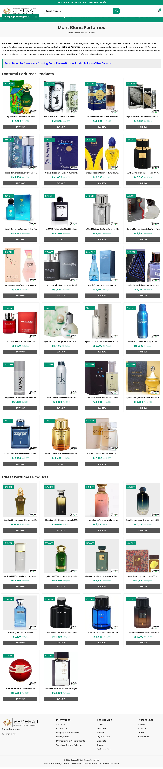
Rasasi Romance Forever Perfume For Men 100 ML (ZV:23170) (20, 173)
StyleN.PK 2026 (104, 738)
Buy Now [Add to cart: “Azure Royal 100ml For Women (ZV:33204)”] (20, 644)
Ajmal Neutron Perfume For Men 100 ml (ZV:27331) (102, 398)
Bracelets (101, 742)
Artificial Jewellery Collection (57, 765)
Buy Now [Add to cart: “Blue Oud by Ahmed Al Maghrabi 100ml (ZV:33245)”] (102, 588)
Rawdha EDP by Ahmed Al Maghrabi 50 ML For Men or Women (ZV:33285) (20, 521)
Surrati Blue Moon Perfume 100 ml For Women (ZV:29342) (20, 229)
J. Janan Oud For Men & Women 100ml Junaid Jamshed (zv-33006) (143, 634)
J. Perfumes (143, 738)
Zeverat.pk (27, 54)
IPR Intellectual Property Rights (70, 742)
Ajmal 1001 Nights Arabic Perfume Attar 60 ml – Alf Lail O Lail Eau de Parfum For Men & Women (142, 398)
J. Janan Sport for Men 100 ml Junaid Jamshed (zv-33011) (102, 634)
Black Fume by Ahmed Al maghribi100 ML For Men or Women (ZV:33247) (61, 521)
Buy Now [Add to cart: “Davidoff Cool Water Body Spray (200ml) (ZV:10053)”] (142, 352)
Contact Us (61, 730)
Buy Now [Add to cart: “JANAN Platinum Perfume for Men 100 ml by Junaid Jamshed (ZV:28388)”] (102, 240)
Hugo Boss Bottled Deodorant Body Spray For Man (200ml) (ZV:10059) (20, 398)
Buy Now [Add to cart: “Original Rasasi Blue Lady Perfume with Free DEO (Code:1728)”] (61, 183)
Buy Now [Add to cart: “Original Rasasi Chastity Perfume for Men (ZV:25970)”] (142, 240)
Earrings (100, 734)
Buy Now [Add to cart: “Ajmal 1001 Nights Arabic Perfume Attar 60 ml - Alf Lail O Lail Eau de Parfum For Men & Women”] (142, 409)
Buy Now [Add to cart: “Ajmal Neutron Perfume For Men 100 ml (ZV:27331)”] (102, 409)
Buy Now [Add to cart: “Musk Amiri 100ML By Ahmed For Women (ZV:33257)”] (20, 588)
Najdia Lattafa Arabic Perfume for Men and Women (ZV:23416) (142, 117)
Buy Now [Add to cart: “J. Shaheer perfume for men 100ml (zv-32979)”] (61, 700)
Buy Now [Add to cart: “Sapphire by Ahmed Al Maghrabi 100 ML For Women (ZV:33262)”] (142, 531)
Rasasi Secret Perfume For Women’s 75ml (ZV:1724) (20, 286)
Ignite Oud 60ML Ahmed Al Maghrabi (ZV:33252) (61, 577)
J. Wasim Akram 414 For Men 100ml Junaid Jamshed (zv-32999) (20, 690)
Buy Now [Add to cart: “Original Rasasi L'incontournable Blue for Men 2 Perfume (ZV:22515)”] (142, 296)
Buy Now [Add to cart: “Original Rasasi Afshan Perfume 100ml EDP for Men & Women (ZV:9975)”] (102, 183)
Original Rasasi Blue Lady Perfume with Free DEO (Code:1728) (61, 173)
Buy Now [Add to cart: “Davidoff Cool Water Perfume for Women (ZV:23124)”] (102, 296)
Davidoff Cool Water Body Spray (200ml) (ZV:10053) (142, 342)
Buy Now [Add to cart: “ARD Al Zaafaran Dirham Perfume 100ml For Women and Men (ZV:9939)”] (61, 127)
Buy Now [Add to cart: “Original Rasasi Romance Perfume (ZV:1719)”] (20, 127)
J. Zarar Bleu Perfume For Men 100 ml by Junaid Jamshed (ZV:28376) (20, 455)
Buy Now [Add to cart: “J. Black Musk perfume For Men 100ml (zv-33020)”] (61, 644)
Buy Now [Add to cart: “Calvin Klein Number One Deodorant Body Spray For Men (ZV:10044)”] (61, 409)
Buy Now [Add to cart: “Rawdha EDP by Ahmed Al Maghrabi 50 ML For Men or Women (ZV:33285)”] (20, 531)
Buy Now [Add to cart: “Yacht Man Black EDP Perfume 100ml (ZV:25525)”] (61, 296)
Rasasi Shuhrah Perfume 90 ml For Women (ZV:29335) (102, 455)
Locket (100, 726)
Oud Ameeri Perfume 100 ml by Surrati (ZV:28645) (102, 117)
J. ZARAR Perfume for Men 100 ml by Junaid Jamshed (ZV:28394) (61, 229)
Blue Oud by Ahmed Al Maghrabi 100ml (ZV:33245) (102, 577)
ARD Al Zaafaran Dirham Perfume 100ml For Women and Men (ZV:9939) (61, 117)
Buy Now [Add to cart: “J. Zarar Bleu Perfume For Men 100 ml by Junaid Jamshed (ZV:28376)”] (20, 465)
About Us (60, 726)
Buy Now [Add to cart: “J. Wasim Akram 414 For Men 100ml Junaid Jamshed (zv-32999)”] (20, 700)
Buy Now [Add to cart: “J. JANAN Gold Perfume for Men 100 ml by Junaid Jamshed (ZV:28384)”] (142, 183)
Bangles (141, 726)
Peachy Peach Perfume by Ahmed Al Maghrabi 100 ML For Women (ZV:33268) (102, 521)
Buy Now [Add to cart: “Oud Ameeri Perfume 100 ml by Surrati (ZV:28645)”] (102, 127)
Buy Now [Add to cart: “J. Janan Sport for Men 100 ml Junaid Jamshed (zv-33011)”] (102, 644)
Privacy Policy (62, 738)
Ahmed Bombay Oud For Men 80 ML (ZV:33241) (142, 577)
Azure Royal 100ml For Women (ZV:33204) (20, 634)
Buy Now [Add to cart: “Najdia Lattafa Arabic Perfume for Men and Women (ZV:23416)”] (142, 127)
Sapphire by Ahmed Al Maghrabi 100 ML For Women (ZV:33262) (142, 521)
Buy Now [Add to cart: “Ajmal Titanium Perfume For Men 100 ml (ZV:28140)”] (102, 352)
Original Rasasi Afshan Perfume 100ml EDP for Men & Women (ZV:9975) (102, 173)
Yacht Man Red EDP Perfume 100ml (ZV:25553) (20, 342)
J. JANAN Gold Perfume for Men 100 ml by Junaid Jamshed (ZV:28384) (142, 173)
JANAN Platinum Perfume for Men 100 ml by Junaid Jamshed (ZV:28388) (102, 229)
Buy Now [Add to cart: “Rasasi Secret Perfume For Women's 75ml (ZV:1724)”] (20, 296)
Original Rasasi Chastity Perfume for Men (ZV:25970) (143, 229)
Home (70, 32)
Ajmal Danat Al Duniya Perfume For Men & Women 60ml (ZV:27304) (61, 342)
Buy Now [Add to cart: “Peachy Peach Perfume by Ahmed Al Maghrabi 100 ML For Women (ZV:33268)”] (102, 531)
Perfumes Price (104, 750)
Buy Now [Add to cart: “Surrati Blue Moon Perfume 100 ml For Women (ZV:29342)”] (20, 240)
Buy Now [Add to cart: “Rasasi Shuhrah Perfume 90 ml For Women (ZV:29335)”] (102, 465)
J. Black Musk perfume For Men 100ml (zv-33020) (61, 634)
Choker (100, 746)
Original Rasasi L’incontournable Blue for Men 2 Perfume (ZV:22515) (143, 286)
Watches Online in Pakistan (69, 746)
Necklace (101, 730)
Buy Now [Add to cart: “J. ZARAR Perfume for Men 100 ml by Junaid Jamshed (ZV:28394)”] (61, 240)
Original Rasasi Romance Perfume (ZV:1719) (20, 117)
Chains (141, 734)
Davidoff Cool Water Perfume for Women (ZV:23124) (101, 286)
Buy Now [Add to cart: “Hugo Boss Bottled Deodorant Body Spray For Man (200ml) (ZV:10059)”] (20, 409)
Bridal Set (142, 730)
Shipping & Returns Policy (68, 734)
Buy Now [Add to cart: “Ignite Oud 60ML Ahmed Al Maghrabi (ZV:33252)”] (61, 588)
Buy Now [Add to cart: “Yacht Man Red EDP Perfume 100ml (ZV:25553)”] (20, 352)
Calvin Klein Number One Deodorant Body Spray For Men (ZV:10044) (61, 398)
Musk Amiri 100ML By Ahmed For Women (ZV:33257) (20, 577)
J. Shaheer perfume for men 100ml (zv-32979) (61, 690)
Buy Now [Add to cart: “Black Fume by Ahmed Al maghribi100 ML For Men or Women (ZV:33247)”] (61, 531)
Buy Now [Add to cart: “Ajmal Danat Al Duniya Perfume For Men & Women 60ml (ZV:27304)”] (61, 352)
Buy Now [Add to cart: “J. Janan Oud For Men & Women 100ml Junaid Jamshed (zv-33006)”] (142, 644)
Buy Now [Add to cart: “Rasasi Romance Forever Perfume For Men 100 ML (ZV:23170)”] (20, 183)
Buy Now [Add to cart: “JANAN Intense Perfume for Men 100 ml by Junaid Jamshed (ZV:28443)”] (61, 465)
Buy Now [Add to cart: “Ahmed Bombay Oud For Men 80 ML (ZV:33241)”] (142, 588)
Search (116, 11)
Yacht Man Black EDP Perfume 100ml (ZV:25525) (61, 286)
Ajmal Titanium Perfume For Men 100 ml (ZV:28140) (102, 342)
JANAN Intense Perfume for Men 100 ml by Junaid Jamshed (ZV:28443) (61, 455)
